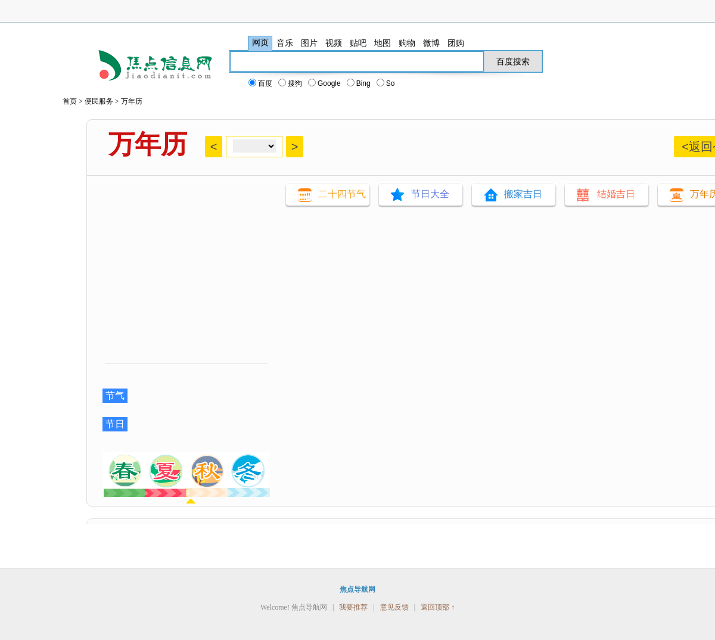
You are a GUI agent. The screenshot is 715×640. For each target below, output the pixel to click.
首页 (70, 101)
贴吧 (358, 43)
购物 (407, 43)
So (386, 83)
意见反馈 (394, 607)
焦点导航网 (357, 589)
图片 (309, 43)
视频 (333, 43)
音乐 (284, 43)
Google (325, 83)
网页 (260, 42)
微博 (431, 43)
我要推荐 (353, 607)
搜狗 (290, 83)
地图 (382, 43)
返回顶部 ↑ (438, 607)
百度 (261, 83)
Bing (359, 83)
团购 (455, 43)
